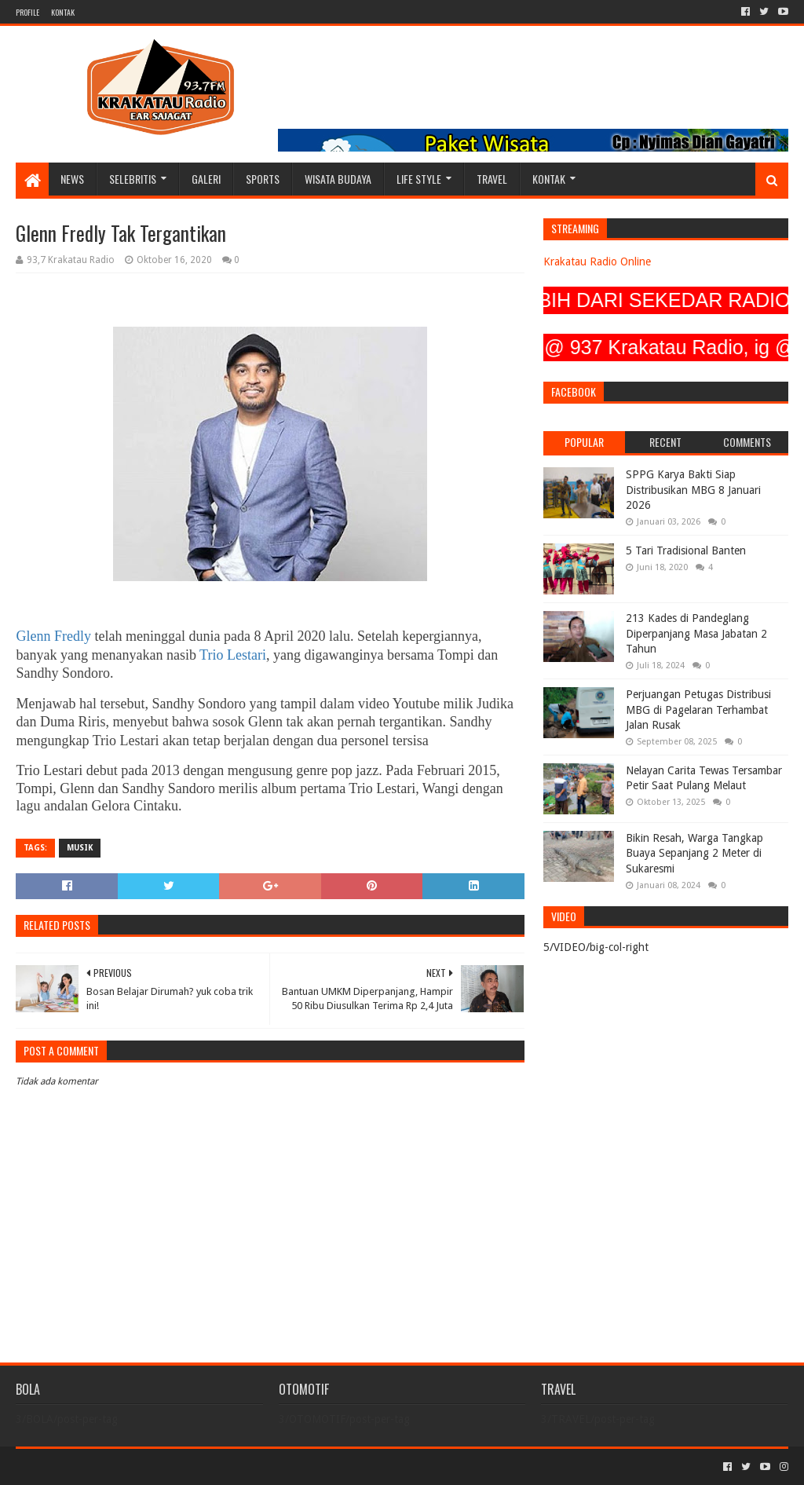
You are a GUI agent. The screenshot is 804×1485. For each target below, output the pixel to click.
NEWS (72, 178)
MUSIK (80, 847)
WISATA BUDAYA (338, 178)
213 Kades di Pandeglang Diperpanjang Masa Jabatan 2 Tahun (696, 633)
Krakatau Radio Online (597, 261)
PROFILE (27, 12)
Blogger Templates (193, 1466)
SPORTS (263, 178)
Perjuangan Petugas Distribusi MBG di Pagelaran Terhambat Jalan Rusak (698, 709)
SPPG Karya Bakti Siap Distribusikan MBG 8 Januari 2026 (693, 489)
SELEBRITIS (132, 178)
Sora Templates (103, 1466)
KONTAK (63, 12)
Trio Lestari (232, 655)
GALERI (206, 178)
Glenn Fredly (53, 636)
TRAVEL (492, 178)
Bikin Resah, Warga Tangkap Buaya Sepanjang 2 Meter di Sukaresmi (694, 853)
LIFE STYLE (419, 178)
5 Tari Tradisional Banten (686, 550)
